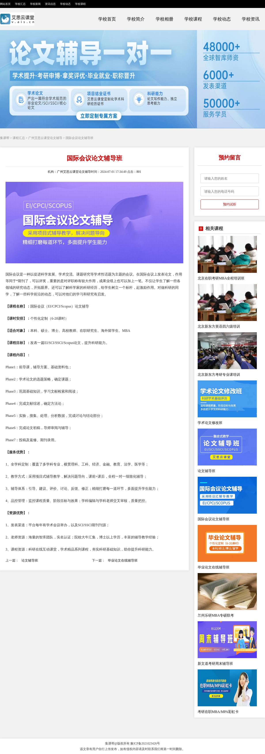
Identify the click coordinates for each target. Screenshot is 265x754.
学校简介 (136, 19)
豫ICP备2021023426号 (145, 743)
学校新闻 (35, 4)
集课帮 (4, 138)
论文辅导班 (29, 560)
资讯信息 (50, 4)
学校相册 (164, 19)
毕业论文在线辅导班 (123, 560)
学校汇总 (20, 4)
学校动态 (65, 4)
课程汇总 (19, 138)
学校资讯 (250, 19)
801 (138, 171)
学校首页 (107, 19)
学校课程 (80, 4)
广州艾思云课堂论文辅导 (45, 138)
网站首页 (5, 4)
